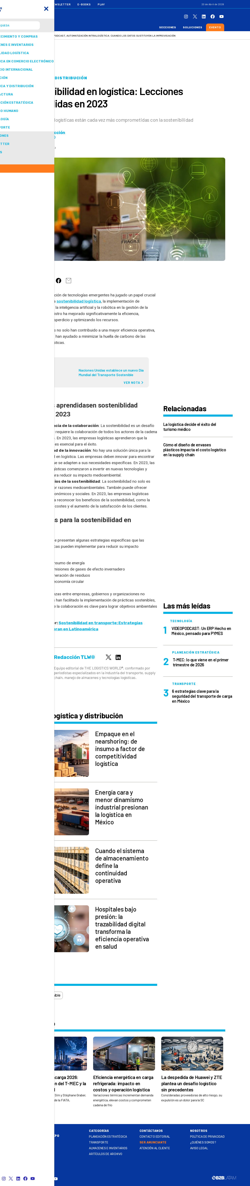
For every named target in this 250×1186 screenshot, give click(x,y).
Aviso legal (199, 1148)
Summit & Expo (46, 1136)
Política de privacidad (207, 1136)
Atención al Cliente (155, 1148)
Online (40, 1131)
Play (101, 4)
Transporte (98, 1142)
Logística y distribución (56, 78)
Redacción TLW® (54, 135)
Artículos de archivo (105, 1154)
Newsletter (61, 4)
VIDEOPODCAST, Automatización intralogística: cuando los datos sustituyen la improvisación (111, 35)
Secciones (167, 27)
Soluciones (192, 27)
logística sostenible (44, 995)
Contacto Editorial (155, 1136)
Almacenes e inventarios (108, 1148)
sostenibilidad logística (79, 301)
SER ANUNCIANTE (153, 1142)
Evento (215, 27)
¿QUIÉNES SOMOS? (203, 1142)
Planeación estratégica (108, 1136)
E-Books (84, 4)
